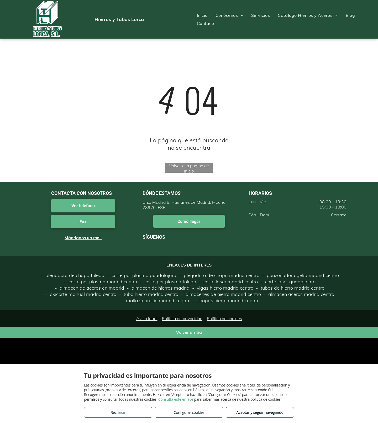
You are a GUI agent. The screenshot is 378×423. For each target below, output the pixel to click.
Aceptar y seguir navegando (259, 412)
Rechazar (118, 412)
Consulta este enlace (175, 399)
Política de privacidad (182, 318)
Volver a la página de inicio (189, 168)
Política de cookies (224, 318)
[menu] (366, 19)
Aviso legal (147, 318)
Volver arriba (189, 332)
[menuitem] (202, 15)
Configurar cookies (189, 412)
